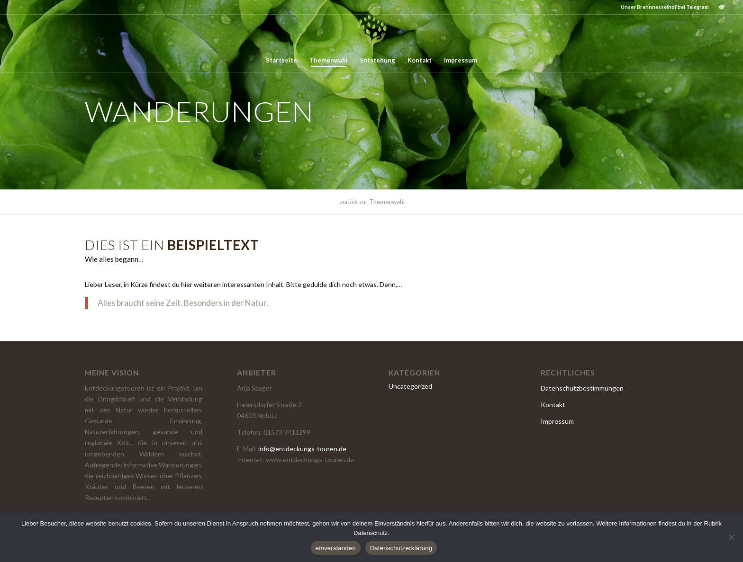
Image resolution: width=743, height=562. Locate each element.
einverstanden (336, 548)
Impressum (557, 421)
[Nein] (731, 537)
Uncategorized (410, 386)
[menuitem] (281, 60)
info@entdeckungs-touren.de (302, 449)
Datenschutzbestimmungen (582, 388)
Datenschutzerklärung (401, 548)
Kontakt (553, 405)
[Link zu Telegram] (721, 7)
